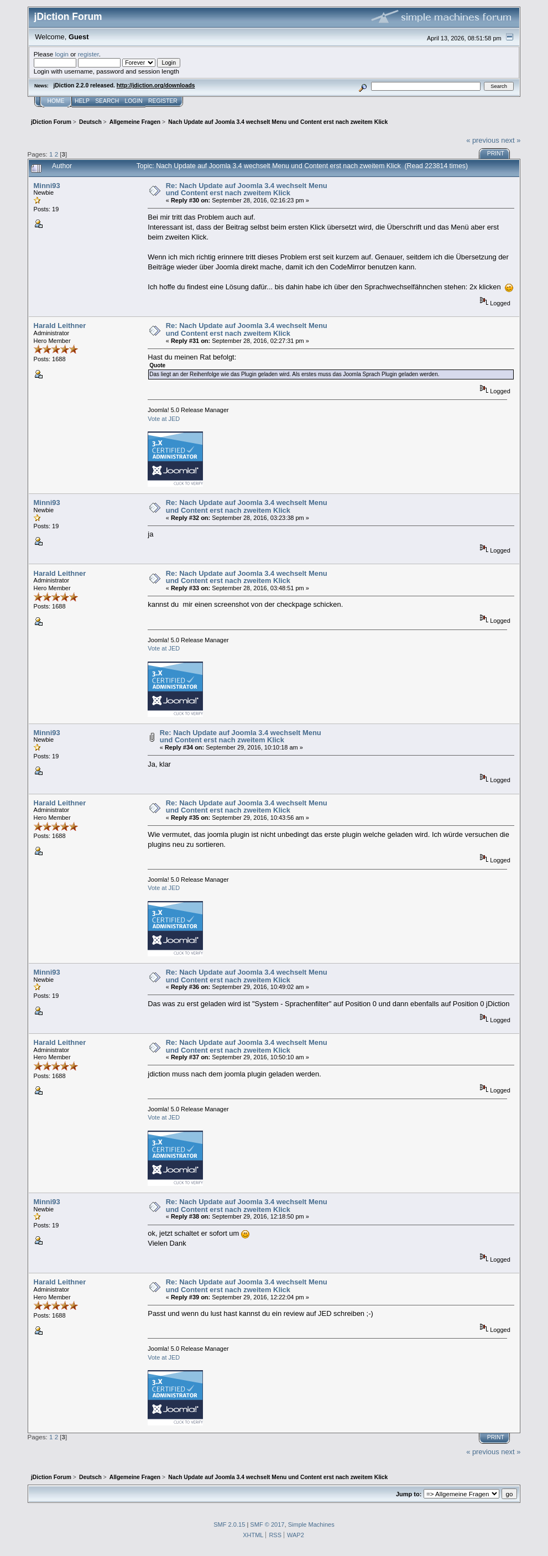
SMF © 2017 (267, 1524)
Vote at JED (164, 418)
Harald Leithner (60, 325)
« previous (482, 140)
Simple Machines (311, 1524)
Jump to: (408, 1494)
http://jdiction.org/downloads (156, 85)
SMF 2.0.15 (229, 1524)
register (88, 54)
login (62, 54)
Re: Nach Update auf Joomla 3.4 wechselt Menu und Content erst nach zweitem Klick (246, 189)
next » (510, 140)
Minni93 (47, 185)
